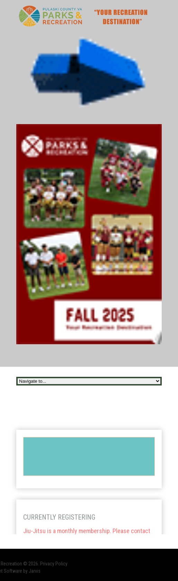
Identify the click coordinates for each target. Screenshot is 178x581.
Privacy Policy (40, 563)
